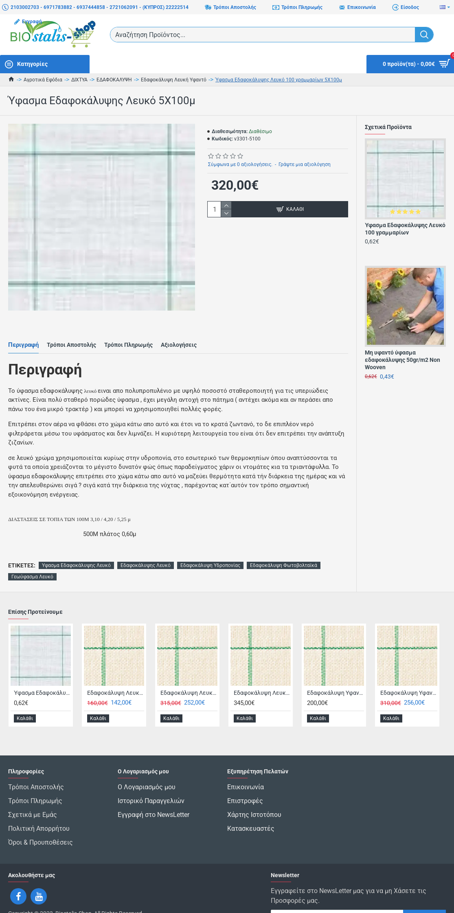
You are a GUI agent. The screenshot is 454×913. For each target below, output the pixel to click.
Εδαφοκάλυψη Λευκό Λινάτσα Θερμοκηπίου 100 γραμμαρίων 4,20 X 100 (188, 672)
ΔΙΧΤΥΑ (79, 80)
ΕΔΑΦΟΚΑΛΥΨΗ (114, 80)
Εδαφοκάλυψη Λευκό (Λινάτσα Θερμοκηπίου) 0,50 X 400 (115, 672)
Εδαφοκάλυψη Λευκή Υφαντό (173, 80)
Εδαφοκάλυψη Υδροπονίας (210, 545)
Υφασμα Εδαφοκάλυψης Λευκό (76, 545)
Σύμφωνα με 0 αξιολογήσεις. (240, 164)
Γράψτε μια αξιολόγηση (305, 164)
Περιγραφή (23, 334)
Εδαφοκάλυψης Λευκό (146, 545)
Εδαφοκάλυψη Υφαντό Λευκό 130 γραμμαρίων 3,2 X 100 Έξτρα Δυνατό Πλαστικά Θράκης (408, 672)
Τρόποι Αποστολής (71, 334)
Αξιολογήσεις (179, 334)
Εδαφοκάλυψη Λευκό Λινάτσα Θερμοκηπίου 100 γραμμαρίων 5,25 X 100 (262, 672)
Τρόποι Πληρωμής (128, 334)
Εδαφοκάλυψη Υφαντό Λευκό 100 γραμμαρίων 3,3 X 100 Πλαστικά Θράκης (335, 672)
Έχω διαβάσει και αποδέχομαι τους (327, 897)
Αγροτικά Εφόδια (43, 80)
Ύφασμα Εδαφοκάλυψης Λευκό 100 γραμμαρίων (405, 229)
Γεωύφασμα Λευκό (32, 556)
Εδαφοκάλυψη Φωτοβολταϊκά (283, 545)
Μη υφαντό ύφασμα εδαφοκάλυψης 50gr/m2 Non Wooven (402, 359)
